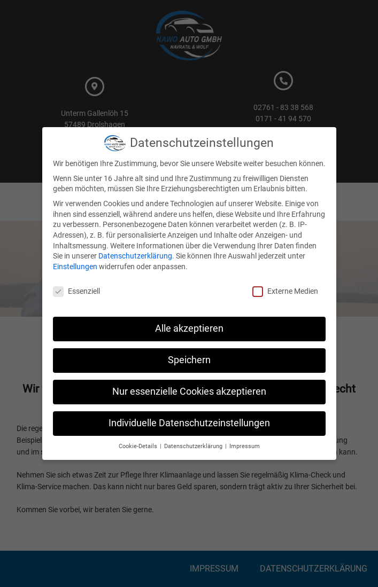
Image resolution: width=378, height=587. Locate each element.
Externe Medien (285, 291)
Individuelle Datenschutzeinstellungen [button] (189, 423)
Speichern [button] (189, 360)
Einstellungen (75, 266)
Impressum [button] (244, 446)
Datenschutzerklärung (135, 256)
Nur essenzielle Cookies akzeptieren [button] (189, 391)
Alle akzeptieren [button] (189, 328)
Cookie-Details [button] (139, 446)
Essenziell (76, 291)
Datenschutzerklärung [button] (194, 446)
